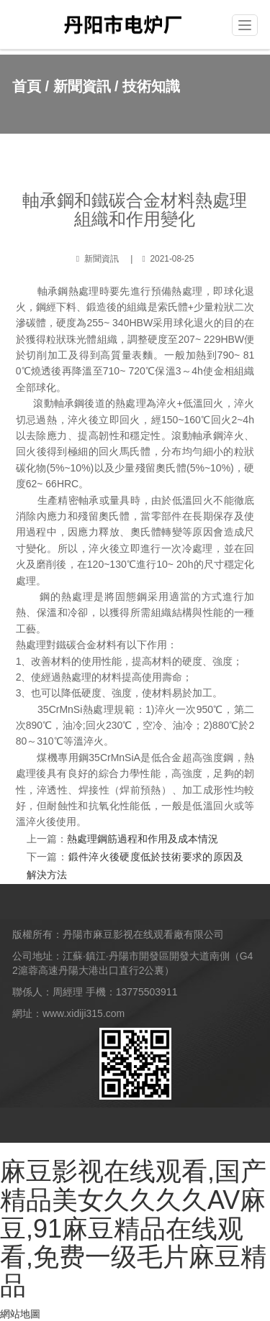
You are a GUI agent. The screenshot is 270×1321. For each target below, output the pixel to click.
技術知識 (151, 86)
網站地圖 (20, 1314)
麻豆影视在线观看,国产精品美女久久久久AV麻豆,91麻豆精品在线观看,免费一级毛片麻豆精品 (133, 1227)
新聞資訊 (82, 86)
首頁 (26, 86)
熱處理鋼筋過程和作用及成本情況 (142, 838)
